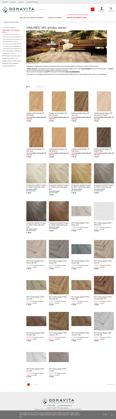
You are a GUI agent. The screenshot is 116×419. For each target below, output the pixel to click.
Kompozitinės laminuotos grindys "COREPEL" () (13, 39)
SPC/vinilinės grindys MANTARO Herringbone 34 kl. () (13, 46)
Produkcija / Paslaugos (9, 27)
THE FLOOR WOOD (86, 68)
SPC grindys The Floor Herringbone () (13, 37)
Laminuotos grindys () (9, 58)
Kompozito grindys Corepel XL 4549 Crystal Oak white (36, 186)
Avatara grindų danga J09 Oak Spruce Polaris (103, 114)
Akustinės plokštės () (8, 66)
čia (20, 416)
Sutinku (104, 414)
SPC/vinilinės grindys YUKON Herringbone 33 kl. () (13, 51)
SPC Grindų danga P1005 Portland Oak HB (103, 298)
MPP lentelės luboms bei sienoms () (12, 56)
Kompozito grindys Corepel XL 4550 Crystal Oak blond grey (58, 187)
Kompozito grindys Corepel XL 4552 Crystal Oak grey (104, 186)
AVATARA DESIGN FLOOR (32, 63)
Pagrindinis (5, 2)
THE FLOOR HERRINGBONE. (72, 71)
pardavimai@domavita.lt (66, 405)
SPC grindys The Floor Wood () (11, 34)
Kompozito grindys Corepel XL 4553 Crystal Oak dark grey (36, 225)
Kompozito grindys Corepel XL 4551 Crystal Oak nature (81, 186)
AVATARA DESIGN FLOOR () (10, 41)
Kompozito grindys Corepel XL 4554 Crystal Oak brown (58, 224)
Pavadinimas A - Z (41, 86)
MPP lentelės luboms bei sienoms (31, 17)
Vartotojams (101, 9)
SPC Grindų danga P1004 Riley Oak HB (58, 298)
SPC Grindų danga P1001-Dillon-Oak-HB (35, 262)
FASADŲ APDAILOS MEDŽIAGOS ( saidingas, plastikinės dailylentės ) (12, 61)
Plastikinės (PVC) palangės (10, 63)
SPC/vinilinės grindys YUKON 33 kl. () (12, 48)
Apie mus (13, 2)
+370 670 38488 (51, 405)
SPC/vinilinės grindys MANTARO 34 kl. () (13, 44)
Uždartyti (112, 415)
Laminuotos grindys (55, 17)
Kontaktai (21, 2)
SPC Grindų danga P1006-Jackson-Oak (80, 334)
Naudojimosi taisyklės (32, 2)
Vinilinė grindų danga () (9, 53)
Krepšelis (110, 9)
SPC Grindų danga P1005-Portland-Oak (35, 334)
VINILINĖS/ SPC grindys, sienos (77, 17)
